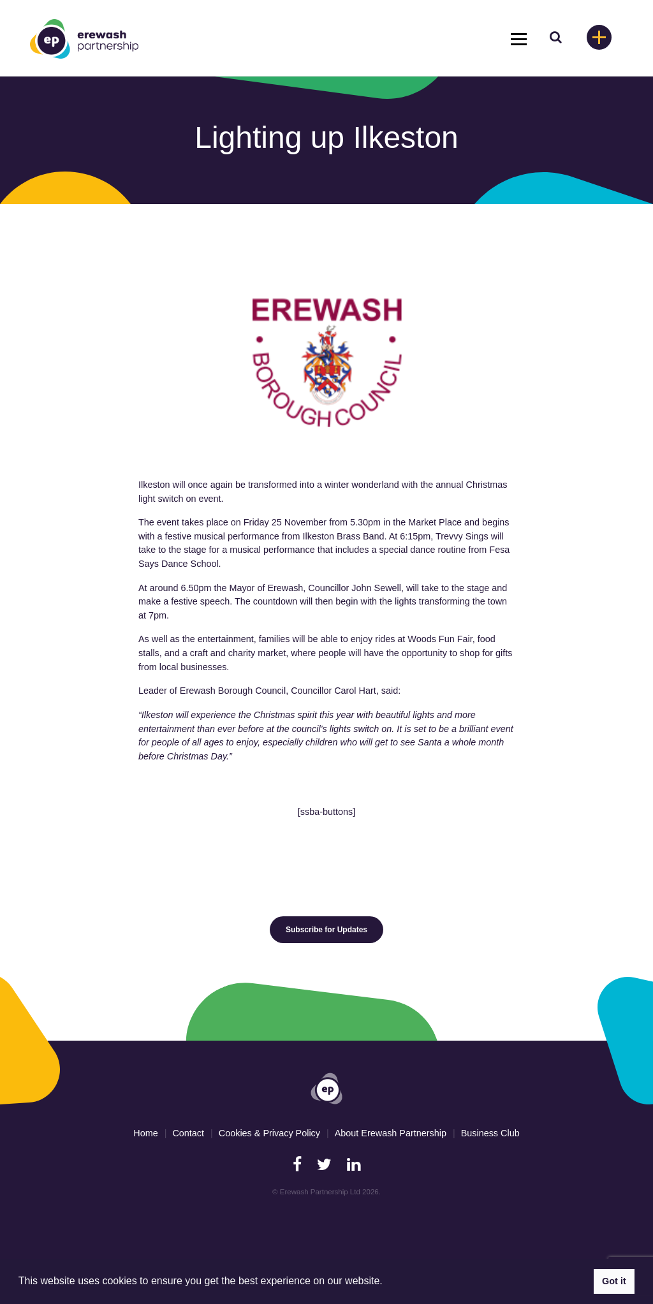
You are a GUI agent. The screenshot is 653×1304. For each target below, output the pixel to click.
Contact (188, 1133)
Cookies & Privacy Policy (269, 1133)
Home (145, 1133)
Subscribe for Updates (326, 929)
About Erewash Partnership (390, 1133)
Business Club (490, 1133)
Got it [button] (614, 1281)
